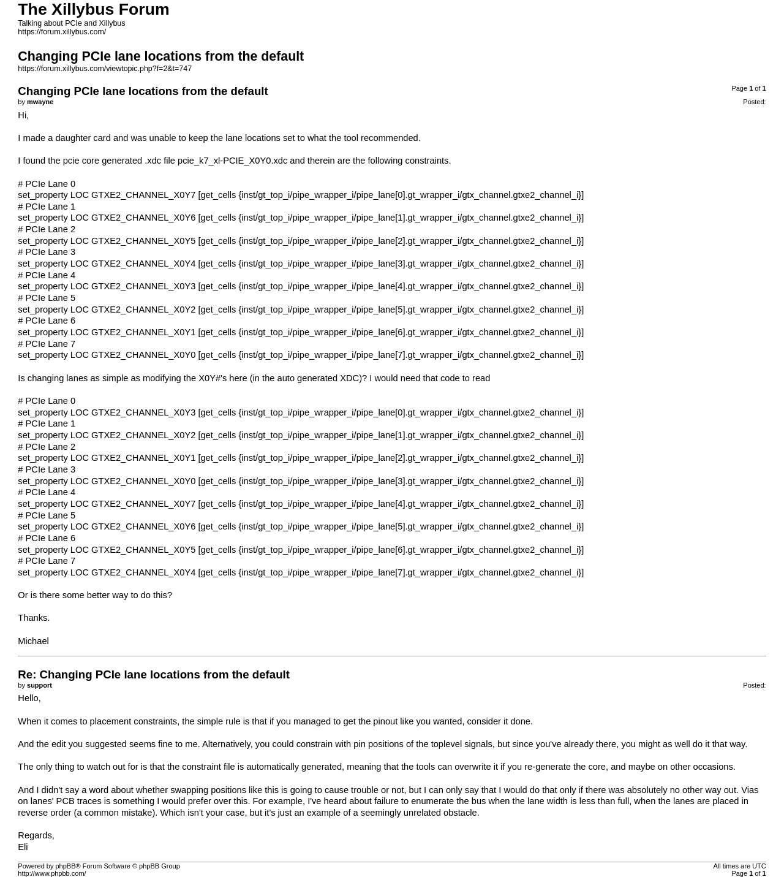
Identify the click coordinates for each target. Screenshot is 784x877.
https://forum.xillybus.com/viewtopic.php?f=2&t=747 (105, 68)
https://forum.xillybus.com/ (62, 32)
